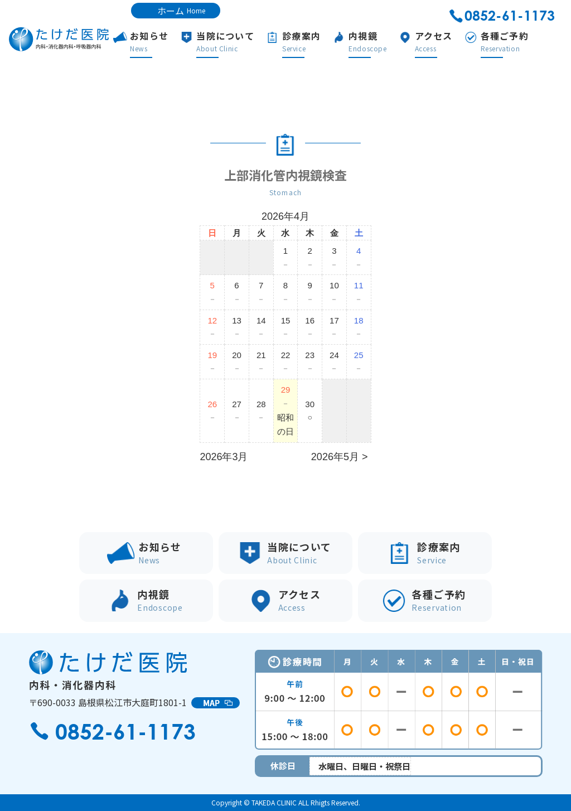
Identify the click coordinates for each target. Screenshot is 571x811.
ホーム (181, 10)
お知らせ (167, 41)
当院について (243, 41)
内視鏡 (385, 41)
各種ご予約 (522, 41)
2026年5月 (335, 456)
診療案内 (319, 41)
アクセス (451, 41)
